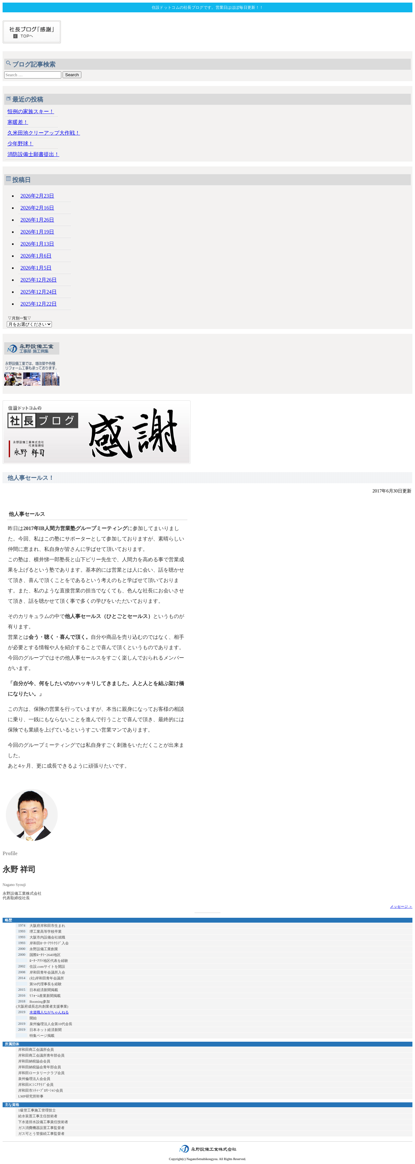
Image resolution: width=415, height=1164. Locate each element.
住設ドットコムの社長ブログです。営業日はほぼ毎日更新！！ (207, 7)
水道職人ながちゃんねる (49, 1012)
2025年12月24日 (38, 292)
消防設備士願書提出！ (33, 154)
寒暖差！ (17, 122)
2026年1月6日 (36, 256)
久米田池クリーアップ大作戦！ (43, 133)
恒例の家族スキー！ (30, 111)
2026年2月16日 (37, 208)
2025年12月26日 (38, 280)
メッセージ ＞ (401, 906)
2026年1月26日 (37, 220)
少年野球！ (20, 143)
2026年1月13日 (37, 244)
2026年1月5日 (36, 268)
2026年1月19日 (37, 232)
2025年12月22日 (38, 304)
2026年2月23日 (37, 196)
